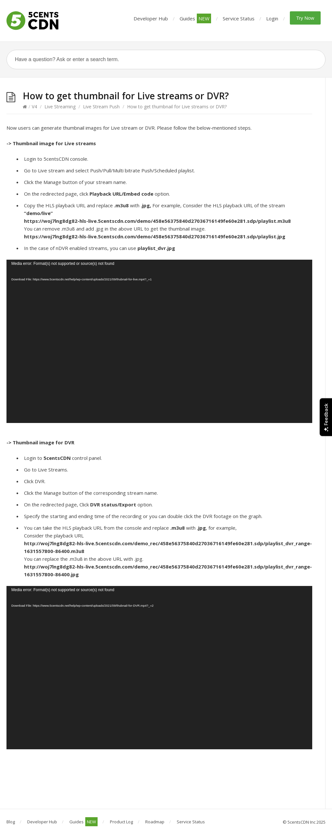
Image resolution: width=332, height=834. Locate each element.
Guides (195, 18)
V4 (34, 106)
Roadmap (154, 822)
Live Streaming (60, 106)
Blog (10, 822)
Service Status (239, 18)
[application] (159, 341)
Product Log (121, 822)
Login (272, 18)
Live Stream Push (101, 106)
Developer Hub (151, 18)
